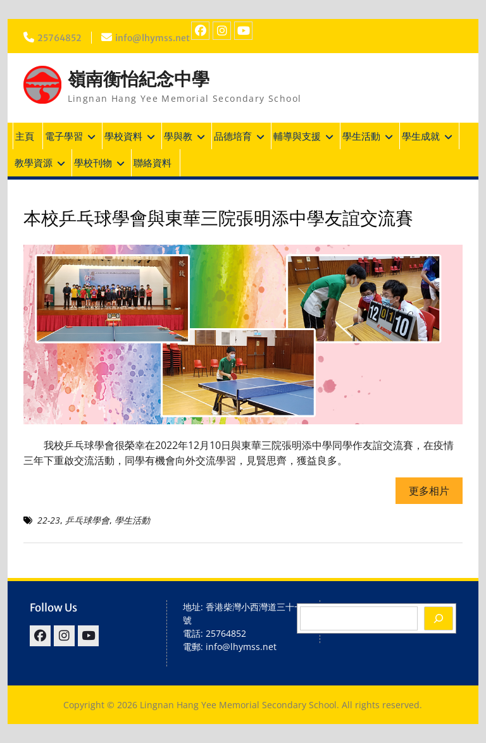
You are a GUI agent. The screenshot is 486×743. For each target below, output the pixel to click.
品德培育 (233, 136)
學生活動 (361, 136)
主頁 (24, 136)
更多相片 (429, 491)
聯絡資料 (152, 162)
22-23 (48, 520)
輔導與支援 (297, 136)
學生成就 (421, 136)
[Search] (438, 618)
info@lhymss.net (152, 38)
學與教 (178, 136)
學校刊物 (93, 162)
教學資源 (34, 162)
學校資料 (123, 136)
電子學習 (64, 136)
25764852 (59, 38)
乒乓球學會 (87, 520)
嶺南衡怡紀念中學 (138, 79)
